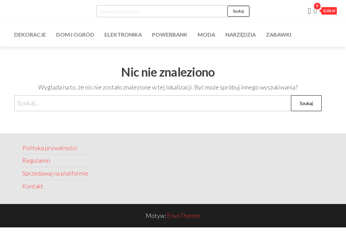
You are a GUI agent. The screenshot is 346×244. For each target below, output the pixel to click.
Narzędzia (240, 34)
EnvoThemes (184, 215)
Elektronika (123, 34)
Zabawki (278, 34)
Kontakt (32, 186)
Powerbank (170, 34)
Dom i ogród (75, 34)
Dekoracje (30, 34)
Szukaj (238, 11)
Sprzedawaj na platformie (55, 173)
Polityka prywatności (49, 147)
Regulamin (36, 160)
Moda (206, 34)
